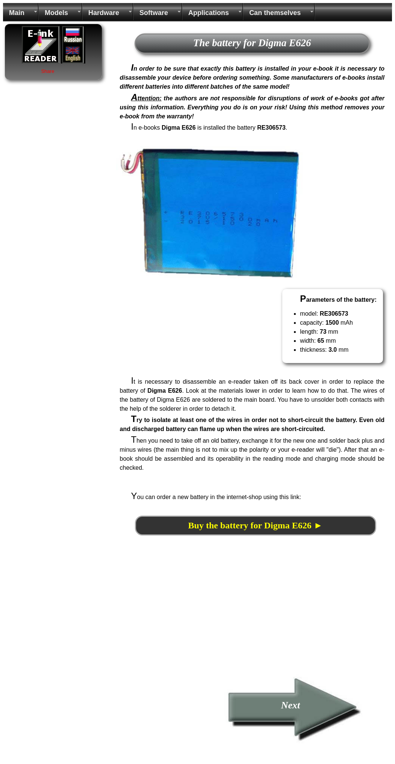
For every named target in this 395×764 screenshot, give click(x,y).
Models (56, 13)
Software (153, 13)
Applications (208, 13)
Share (47, 71)
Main (16, 13)
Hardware (103, 13)
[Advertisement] (179, 621)
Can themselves (275, 13)
